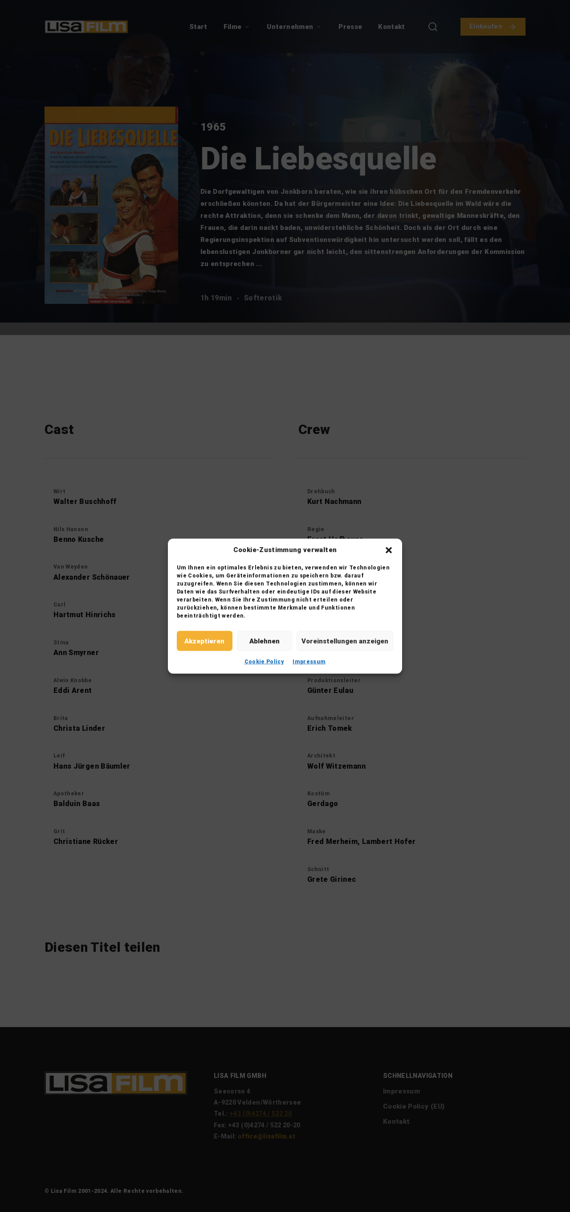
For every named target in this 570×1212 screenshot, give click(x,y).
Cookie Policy (264, 662)
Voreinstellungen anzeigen (344, 641)
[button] (388, 549)
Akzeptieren (204, 641)
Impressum (309, 662)
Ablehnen (264, 641)
